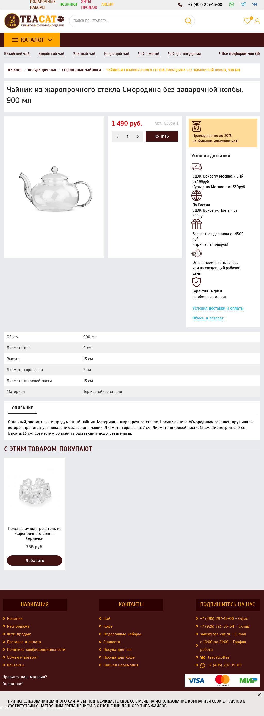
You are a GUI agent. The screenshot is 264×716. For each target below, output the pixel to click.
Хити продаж (19, 634)
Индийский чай (51, 53)
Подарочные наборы (42, 4)
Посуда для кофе (119, 657)
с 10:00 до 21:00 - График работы (223, 645)
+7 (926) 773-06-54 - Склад (224, 626)
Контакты (15, 665)
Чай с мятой (148, 53)
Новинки (15, 618)
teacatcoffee (214, 657)
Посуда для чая (117, 649)
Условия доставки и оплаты (218, 308)
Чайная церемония (120, 665)
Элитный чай (84, 53)
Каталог (33, 40)
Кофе (108, 626)
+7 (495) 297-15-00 (221, 665)
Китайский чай (16, 53)
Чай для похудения (184, 53)
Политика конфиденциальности (36, 649)
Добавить (35, 560)
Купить (162, 136)
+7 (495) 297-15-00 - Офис (224, 618)
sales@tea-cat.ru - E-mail (223, 634)
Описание (22, 408)
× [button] (259, 694)
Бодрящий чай (116, 53)
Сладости (111, 641)
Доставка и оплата (24, 641)
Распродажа (18, 626)
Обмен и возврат (208, 318)
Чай (106, 618)
